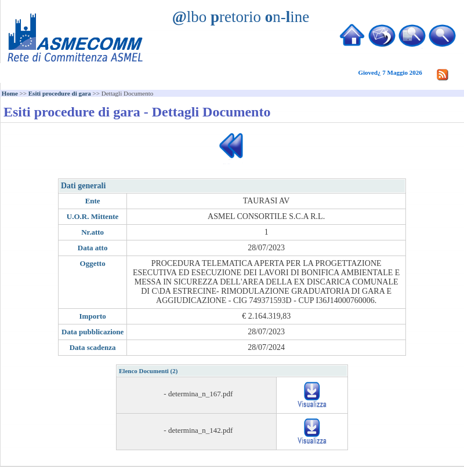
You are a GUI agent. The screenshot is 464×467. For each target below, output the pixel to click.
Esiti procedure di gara (59, 93)
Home (10, 93)
